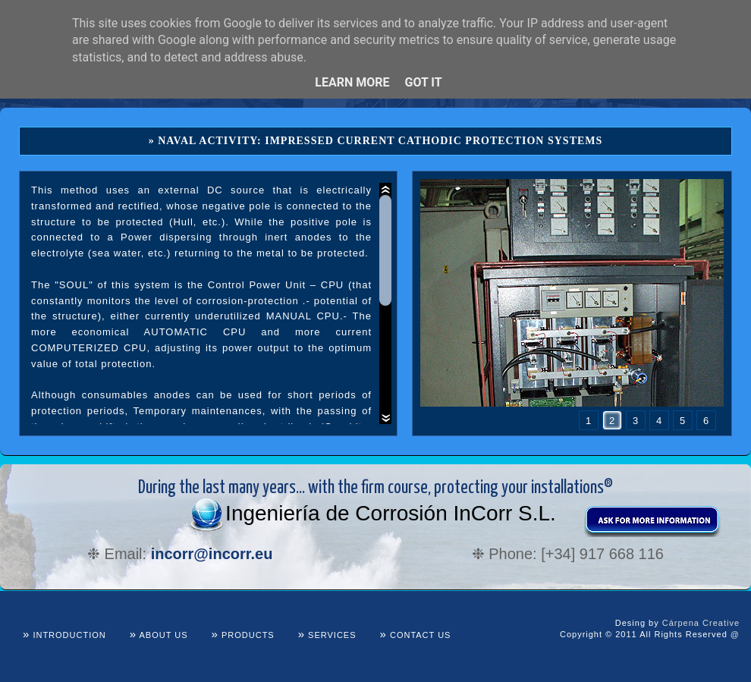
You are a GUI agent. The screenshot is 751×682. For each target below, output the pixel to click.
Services (327, 635)
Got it (422, 82)
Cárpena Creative (701, 622)
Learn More (352, 82)
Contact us (415, 635)
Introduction (64, 635)
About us (159, 635)
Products (243, 635)
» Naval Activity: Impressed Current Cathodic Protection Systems (376, 140)
